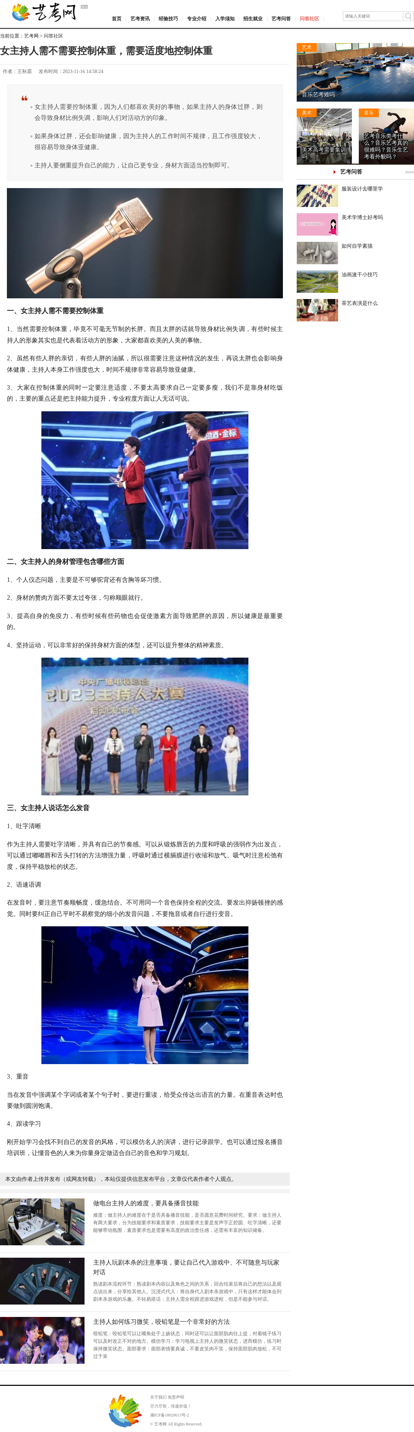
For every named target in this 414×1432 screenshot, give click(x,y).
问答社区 (309, 18)
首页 (116, 18)
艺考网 (31, 36)
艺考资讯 (140, 18)
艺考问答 (281, 18)
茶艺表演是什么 (360, 303)
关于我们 (158, 1397)
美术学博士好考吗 (362, 217)
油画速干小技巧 (360, 274)
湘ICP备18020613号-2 (169, 1415)
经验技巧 (168, 18)
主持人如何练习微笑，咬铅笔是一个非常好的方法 (161, 1321)
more (409, 171)
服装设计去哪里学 (362, 189)
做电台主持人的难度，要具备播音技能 (146, 1203)
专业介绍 (196, 18)
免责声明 (176, 1397)
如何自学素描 (357, 246)
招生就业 (253, 18)
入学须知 (225, 18)
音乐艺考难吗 (318, 94)
